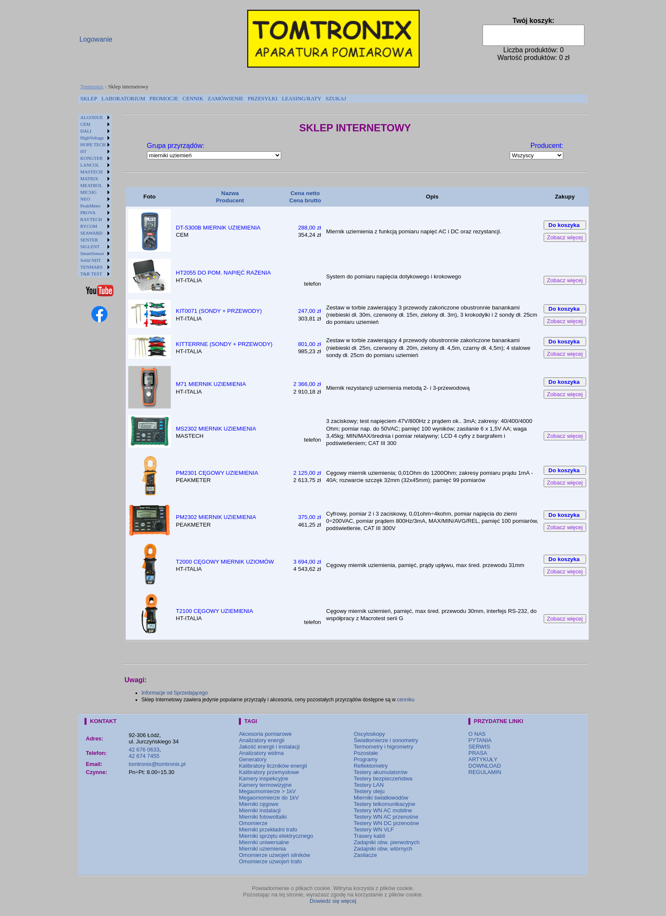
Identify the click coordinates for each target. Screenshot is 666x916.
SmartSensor (92, 253)
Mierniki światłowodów (381, 797)
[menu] (95, 195)
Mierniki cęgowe (258, 804)
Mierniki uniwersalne (264, 842)
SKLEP (88, 98)
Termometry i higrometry (383, 746)
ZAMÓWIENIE (225, 98)
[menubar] (213, 98)
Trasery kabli (369, 836)
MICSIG (88, 192)
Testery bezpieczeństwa (383, 778)
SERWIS (479, 746)
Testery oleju (369, 791)
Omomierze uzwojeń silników (274, 855)
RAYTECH (91, 219)
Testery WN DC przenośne (386, 823)
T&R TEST (91, 273)
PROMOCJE (164, 98)
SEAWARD (91, 232)
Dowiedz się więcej (333, 901)
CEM (85, 124)
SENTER (89, 239)
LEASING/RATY (301, 98)
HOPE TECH (93, 144)
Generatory (252, 759)
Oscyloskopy (369, 734)
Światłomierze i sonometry (386, 740)
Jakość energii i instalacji (269, 746)
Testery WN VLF (374, 829)
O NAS (476, 734)
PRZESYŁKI (262, 98)
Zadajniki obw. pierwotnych (387, 842)
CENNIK (193, 98)
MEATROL (91, 185)
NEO (85, 198)
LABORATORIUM (123, 98)
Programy (366, 759)
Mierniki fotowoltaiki (263, 817)
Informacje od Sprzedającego (174, 693)
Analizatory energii (261, 740)
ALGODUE (91, 117)
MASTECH (91, 171)
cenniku (406, 700)
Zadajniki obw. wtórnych (383, 848)
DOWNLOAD (484, 766)
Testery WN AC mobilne (383, 810)
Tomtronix (92, 86)
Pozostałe (366, 753)
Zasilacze (365, 855)
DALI (85, 130)
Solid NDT (90, 260)
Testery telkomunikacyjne (384, 804)
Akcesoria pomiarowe (265, 734)
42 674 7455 (144, 756)
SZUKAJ (336, 98)
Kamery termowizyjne (265, 785)
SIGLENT (90, 246)
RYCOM (88, 226)
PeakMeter (90, 205)
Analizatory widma (261, 753)
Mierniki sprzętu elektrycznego (276, 836)
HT (83, 151)
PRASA (477, 753)
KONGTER (91, 158)
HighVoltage (92, 137)
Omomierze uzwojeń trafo (270, 861)
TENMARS (91, 266)
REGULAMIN (484, 772)
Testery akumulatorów (380, 772)
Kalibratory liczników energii (273, 766)
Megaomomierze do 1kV (269, 797)
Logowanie (95, 39)
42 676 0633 (144, 749)
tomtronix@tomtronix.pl (157, 764)
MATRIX (89, 178)
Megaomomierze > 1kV (267, 791)
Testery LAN (369, 785)
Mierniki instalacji (259, 810)
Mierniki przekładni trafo (268, 829)
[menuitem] (88, 98)
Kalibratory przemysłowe (269, 772)
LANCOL (89, 164)
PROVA (88, 212)
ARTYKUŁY (482, 759)
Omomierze (253, 823)
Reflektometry (371, 766)
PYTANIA (480, 740)
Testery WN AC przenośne (386, 817)
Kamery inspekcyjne (263, 778)
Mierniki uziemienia (262, 848)
